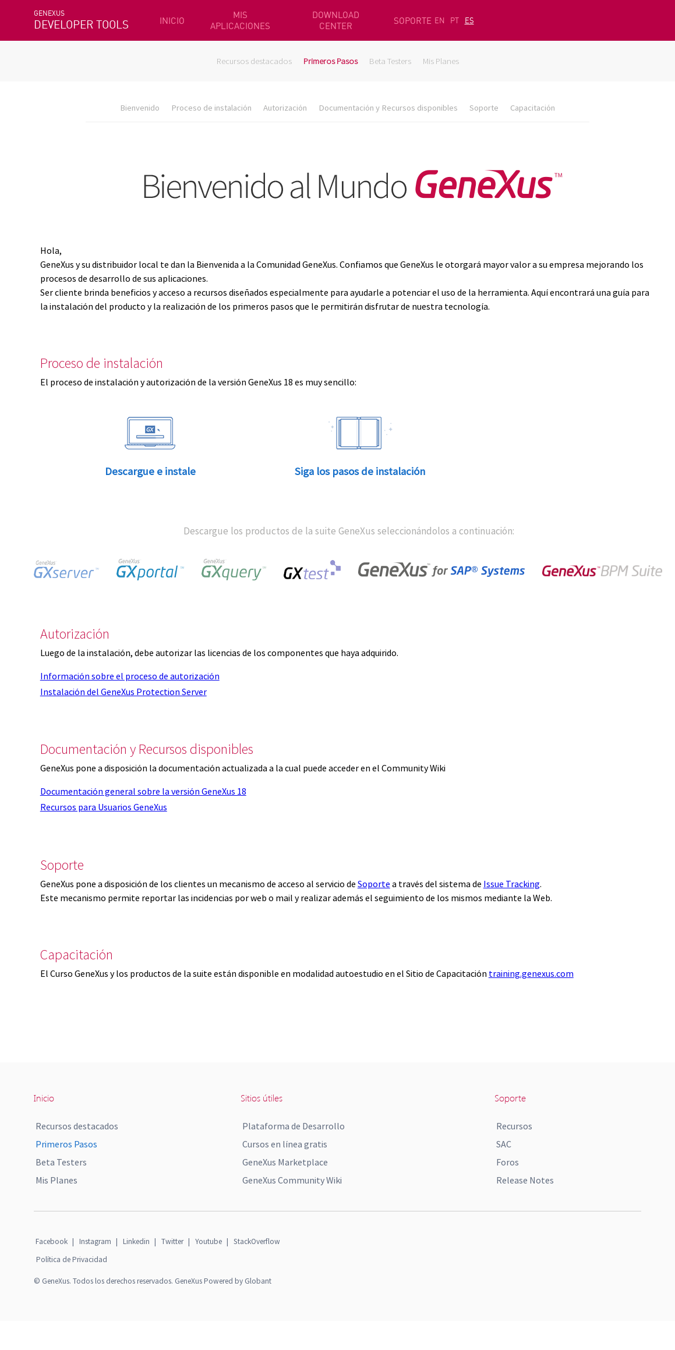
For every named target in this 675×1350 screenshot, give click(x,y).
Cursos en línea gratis (284, 1144)
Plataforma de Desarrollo (293, 1126)
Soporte (484, 107)
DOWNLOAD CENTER (335, 20)
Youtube (208, 1241)
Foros (507, 1162)
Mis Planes (441, 61)
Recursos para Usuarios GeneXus (103, 807)
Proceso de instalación (211, 107)
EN (439, 20)
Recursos (514, 1126)
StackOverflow (257, 1241)
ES (469, 20)
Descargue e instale (150, 471)
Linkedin (136, 1241)
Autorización (285, 107)
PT (454, 20)
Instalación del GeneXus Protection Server (123, 691)
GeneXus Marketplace (285, 1162)
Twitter (172, 1241)
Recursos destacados (254, 61)
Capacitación (532, 107)
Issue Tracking (511, 884)
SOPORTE (413, 20)
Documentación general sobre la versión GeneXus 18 (143, 791)
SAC (503, 1144)
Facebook (52, 1241)
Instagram (95, 1241)
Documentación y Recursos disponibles (388, 107)
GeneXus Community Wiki (292, 1180)
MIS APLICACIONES (240, 20)
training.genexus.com (531, 973)
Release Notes (525, 1180)
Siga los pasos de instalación (360, 471)
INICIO (172, 20)
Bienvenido (140, 107)
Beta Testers (390, 61)
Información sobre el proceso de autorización (130, 676)
